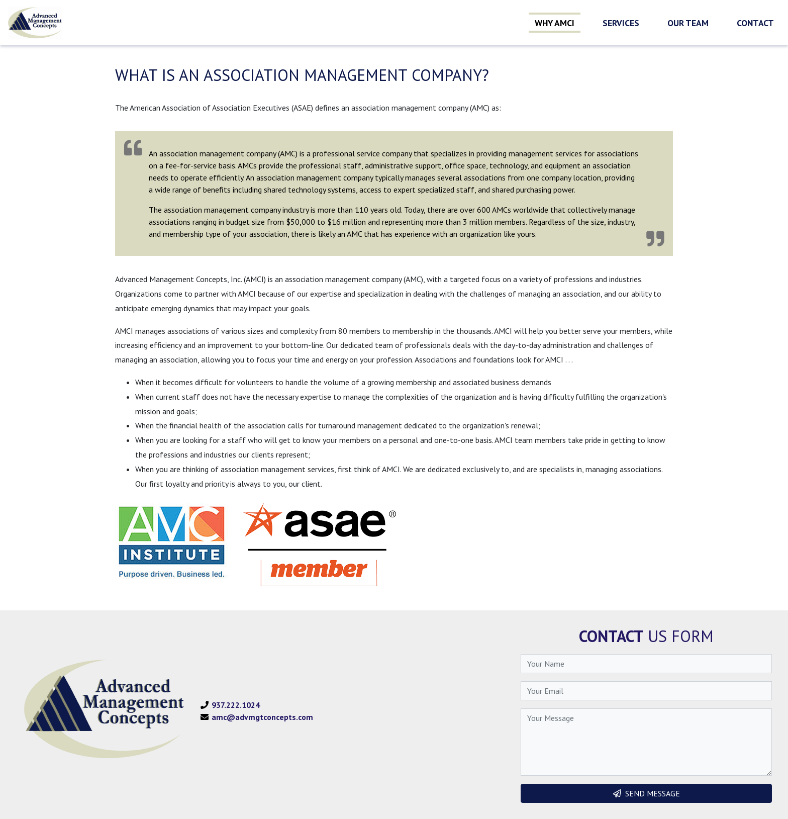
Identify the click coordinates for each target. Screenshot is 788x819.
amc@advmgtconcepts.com (262, 717)
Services (621, 23)
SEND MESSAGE (646, 793)
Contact (755, 23)
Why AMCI (554, 23)
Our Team (688, 23)
